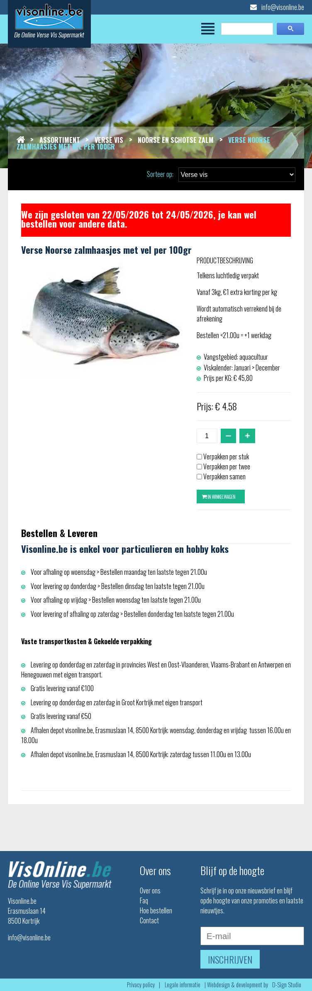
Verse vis (109, 140)
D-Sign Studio (286, 984)
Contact (149, 920)
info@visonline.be (277, 7)
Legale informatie (182, 984)
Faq (144, 900)
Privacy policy (141, 984)
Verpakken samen (224, 476)
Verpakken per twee (226, 466)
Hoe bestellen (156, 910)
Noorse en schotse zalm (176, 140)
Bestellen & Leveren (59, 533)
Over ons (150, 890)
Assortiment (59, 140)
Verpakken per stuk (226, 456)
